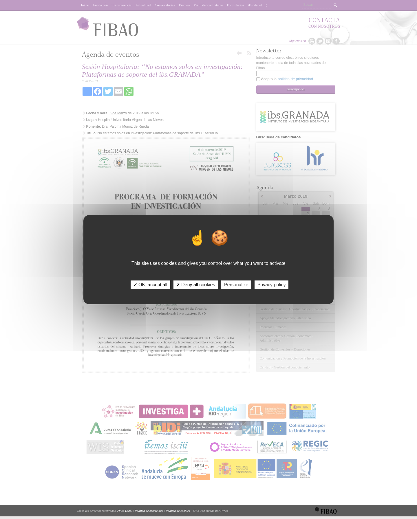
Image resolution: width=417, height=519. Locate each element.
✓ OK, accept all (150, 284)
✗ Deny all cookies (195, 284)
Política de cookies (178, 510)
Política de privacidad (149, 510)
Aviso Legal (124, 510)
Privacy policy (271, 284)
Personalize (236, 284)
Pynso (224, 510)
